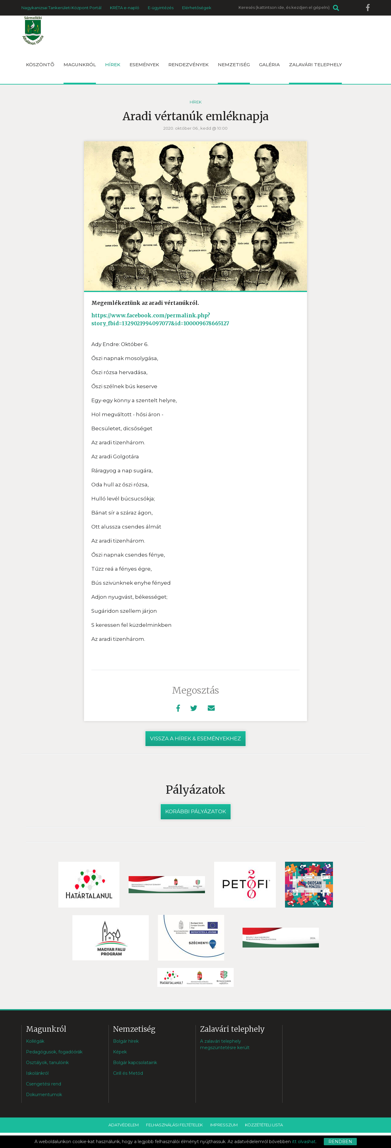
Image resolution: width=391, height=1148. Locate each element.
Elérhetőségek (196, 7)
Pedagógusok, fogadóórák (54, 1052)
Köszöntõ (40, 64)
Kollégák (35, 1041)
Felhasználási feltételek (174, 1124)
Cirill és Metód (128, 1073)
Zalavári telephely (315, 73)
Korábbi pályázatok (195, 811)
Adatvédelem (123, 1124)
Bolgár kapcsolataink (135, 1062)
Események (144, 64)
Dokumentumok (44, 1094)
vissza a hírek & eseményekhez (195, 738)
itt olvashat (304, 1141)
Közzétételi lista (264, 1124)
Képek (120, 1052)
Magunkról (80, 73)
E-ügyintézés (161, 7)
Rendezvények (188, 64)
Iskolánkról (37, 1073)
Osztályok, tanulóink (47, 1062)
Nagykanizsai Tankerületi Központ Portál (61, 7)
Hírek (112, 64)
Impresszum (224, 1124)
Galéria (269, 64)
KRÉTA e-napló (124, 7)
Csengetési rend (43, 1084)
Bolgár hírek (126, 1041)
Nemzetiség (234, 73)
